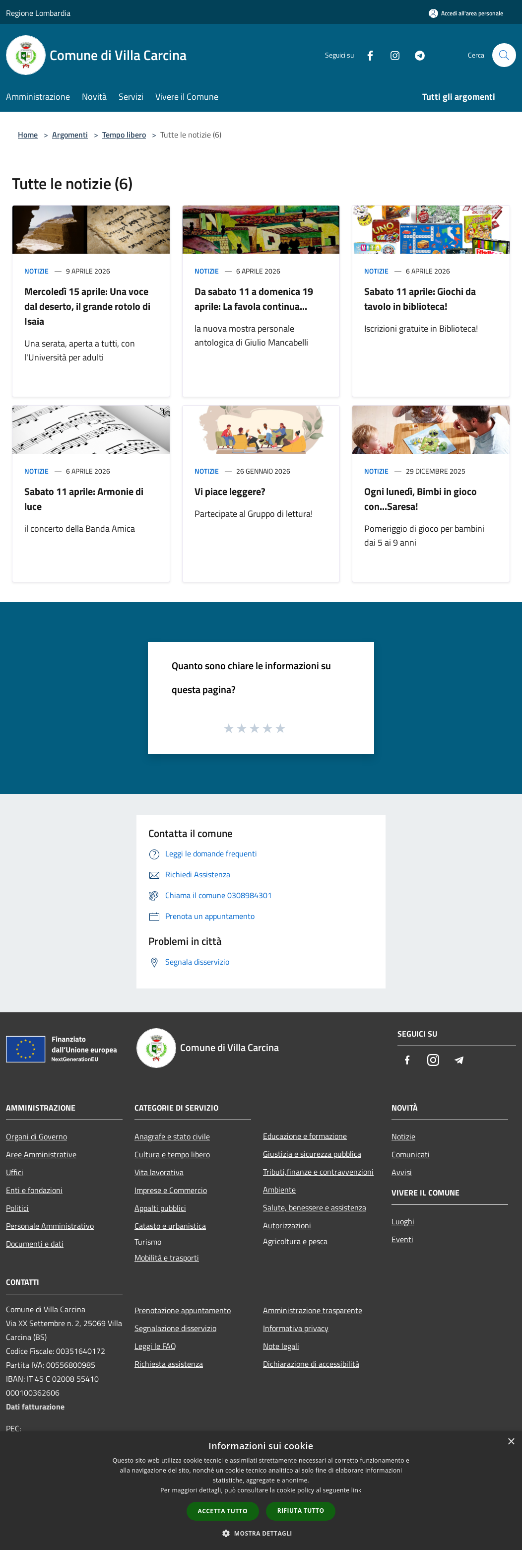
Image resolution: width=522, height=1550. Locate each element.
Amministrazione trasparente (312, 1310)
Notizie (36, 271)
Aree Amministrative (41, 1154)
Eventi (402, 1239)
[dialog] (261, 1490)
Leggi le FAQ (155, 1346)
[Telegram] (416, 55)
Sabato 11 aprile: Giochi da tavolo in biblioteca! (420, 298)
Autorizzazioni (287, 1225)
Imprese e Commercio (170, 1190)
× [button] (511, 1442)
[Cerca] (504, 55)
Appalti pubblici (160, 1208)
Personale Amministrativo (50, 1226)
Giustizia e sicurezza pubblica (312, 1154)
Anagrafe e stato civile (172, 1136)
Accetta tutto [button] (223, 1511)
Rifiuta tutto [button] (301, 1510)
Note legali (281, 1346)
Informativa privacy (295, 1328)
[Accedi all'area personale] (466, 13)
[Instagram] (391, 55)
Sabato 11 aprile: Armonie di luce (83, 499)
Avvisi (402, 1172)
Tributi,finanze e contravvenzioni (318, 1172)
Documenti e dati (35, 1244)
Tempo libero (124, 135)
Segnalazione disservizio (175, 1328)
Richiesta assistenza (168, 1364)
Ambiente (279, 1190)
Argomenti (70, 135)
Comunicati (411, 1154)
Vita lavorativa (159, 1172)
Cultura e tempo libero (172, 1154)
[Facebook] (366, 55)
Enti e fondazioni (34, 1190)
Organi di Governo (36, 1136)
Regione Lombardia (38, 13)
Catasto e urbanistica (170, 1226)
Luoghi (403, 1221)
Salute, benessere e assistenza (314, 1207)
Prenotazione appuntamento (182, 1310)
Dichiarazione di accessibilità (311, 1364)
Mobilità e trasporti (166, 1258)
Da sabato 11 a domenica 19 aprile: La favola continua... (254, 298)
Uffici (14, 1172)
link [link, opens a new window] (356, 1490)
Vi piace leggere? (230, 491)
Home (28, 135)
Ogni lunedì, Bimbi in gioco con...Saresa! (420, 499)
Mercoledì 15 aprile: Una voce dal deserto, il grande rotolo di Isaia (87, 306)
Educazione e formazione (305, 1136)
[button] (261, 1533)
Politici (17, 1208)
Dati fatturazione (35, 1406)
